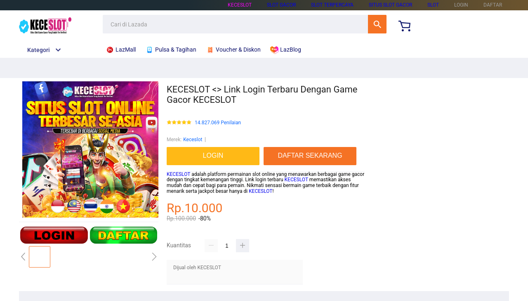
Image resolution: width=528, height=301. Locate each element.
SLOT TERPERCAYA (332, 5)
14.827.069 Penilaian (218, 123)
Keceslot (192, 139)
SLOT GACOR (281, 5)
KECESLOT (240, 5)
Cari (377, 24)
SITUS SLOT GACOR (390, 5)
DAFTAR (492, 5)
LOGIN (461, 5)
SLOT (433, 5)
